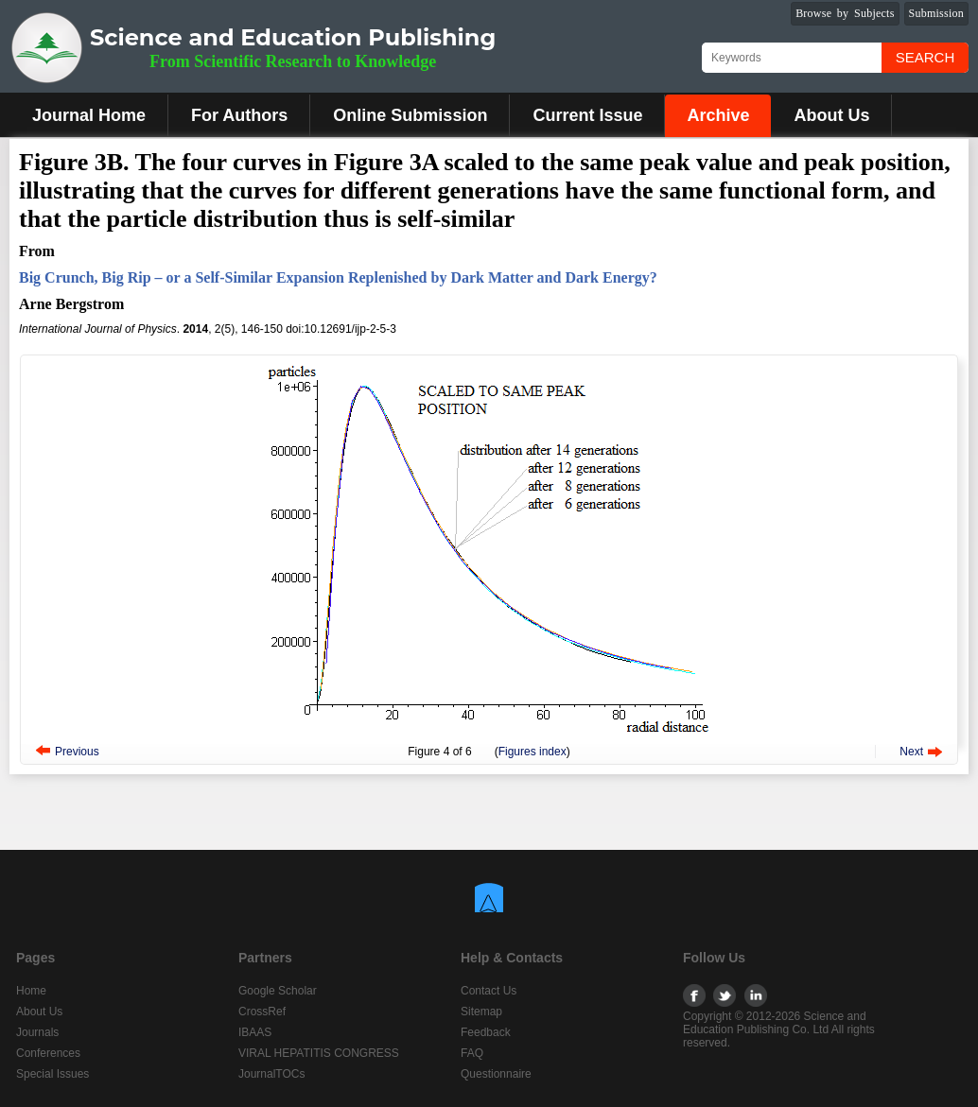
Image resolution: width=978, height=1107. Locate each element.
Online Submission (410, 115)
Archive (718, 115)
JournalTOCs (271, 1074)
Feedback (486, 1032)
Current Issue (587, 115)
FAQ (472, 1053)
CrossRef (262, 1011)
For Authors (239, 115)
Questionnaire (496, 1074)
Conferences (48, 1053)
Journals (37, 1032)
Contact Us (488, 990)
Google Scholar (277, 990)
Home (31, 990)
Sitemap (481, 1011)
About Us (831, 115)
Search (925, 57)
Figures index (532, 751)
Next (911, 751)
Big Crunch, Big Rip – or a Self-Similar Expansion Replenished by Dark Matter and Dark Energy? (338, 277)
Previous (77, 751)
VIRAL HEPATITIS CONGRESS (318, 1053)
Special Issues (52, 1074)
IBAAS (254, 1032)
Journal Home (89, 115)
